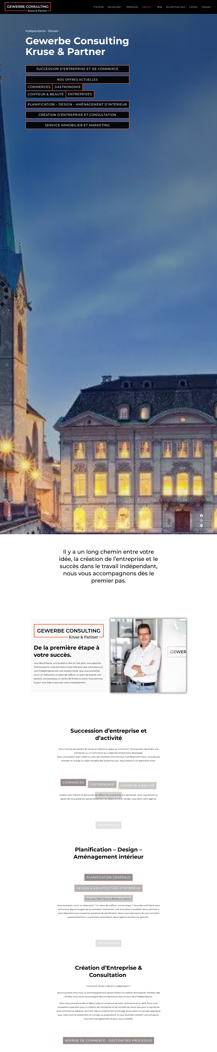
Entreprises (81, 97)
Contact (193, 7)
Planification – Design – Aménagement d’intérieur (77, 108)
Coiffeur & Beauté (46, 97)
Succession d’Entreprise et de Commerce (78, 71)
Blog (159, 7)
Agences (147, 7)
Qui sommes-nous (175, 7)
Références (132, 7)
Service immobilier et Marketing (77, 129)
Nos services (115, 7)
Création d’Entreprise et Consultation (78, 119)
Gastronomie (68, 89)
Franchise (99, 7)
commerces (39, 89)
